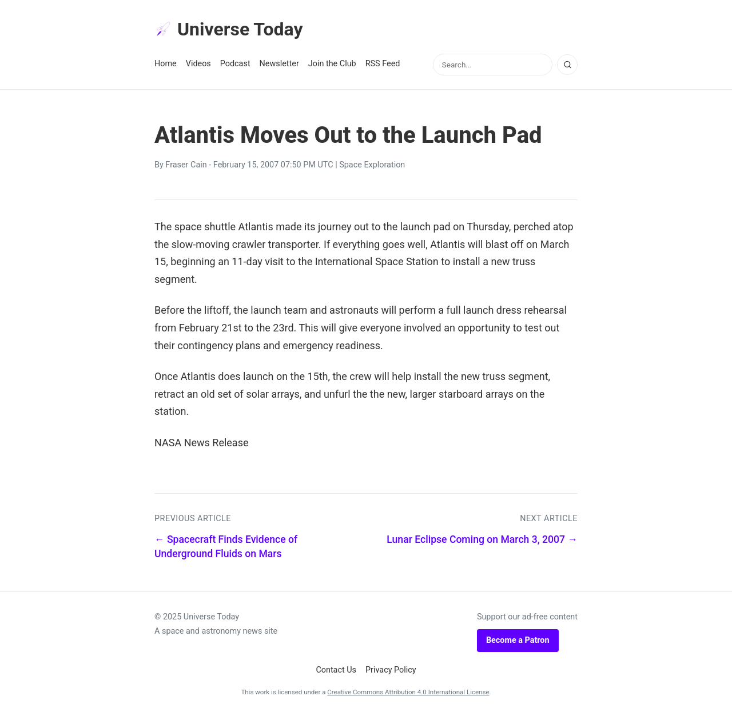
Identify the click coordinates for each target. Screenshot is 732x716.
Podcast (235, 64)
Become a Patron (518, 640)
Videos (198, 64)
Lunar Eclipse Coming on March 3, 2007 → (482, 539)
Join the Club (332, 64)
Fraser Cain (185, 165)
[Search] (567, 64)
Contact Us (336, 670)
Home (165, 64)
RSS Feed (382, 64)
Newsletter (279, 64)
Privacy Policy (390, 670)
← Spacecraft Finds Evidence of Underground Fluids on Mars (225, 546)
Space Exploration (372, 165)
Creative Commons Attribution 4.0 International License (408, 692)
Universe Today (228, 29)
